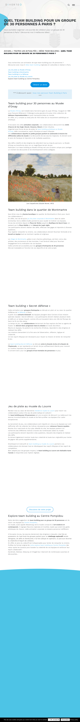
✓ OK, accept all (54, 719)
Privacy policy (74, 719)
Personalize (65, 719)
